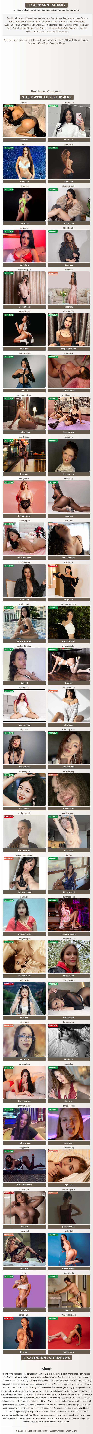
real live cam (24, 808)
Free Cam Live (41, 28)
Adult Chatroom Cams (46, 21)
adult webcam (68, 390)
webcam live (24, 1143)
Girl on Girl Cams (54, 40)
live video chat (68, 558)
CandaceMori (69, 1106)
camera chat (68, 1017)
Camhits (11, 18)
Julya (24, 144)
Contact (28, 1431)
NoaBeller (68, 1064)
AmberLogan (24, 520)
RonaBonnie (24, 1315)
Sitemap (19, 1431)
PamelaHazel (24, 311)
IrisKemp (69, 437)
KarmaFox (68, 353)
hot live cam (24, 432)
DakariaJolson (69, 897)
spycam (68, 1185)
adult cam (68, 140)
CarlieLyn (69, 270)
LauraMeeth (69, 102)
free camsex (68, 808)
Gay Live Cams (57, 43)
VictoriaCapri (24, 353)
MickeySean (68, 311)
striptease (68, 599)
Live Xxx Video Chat (26, 18)
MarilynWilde (69, 980)
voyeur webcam (24, 641)
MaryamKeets (24, 1106)
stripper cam (68, 976)
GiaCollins (68, 562)
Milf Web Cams (72, 40)
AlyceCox (24, 730)
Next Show (38, 91)
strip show (69, 850)
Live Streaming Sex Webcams (30, 25)
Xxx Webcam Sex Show (49, 18)
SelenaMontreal (24, 395)
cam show (24, 265)
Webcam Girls (10, 40)
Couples (23, 40)
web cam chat (24, 934)
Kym (24, 1273)
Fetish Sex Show (36, 40)
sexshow (69, 307)
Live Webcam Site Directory (63, 28)
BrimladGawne (68, 730)
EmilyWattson (69, 688)
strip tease (69, 1143)
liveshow (69, 265)
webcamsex (24, 307)
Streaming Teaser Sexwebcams (62, 25)
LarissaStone (68, 1022)
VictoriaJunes (24, 562)
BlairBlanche (68, 228)
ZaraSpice (24, 186)
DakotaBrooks (68, 186)
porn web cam (68, 1227)
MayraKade (69, 1273)
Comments (54, 91)
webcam (24, 140)
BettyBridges (24, 939)
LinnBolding (69, 1148)
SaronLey (24, 897)
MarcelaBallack (69, 1315)
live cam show (68, 641)
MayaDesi (24, 1231)
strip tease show (68, 349)
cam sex (24, 390)
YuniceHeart (24, 604)
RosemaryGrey (24, 270)
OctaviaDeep (68, 771)
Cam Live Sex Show (23, 28)
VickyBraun (24, 479)
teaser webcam (69, 934)
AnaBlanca (68, 520)
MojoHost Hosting (40, 1431)
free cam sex (24, 767)
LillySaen (24, 102)
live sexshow (24, 976)
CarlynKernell (24, 813)
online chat (69, 223)
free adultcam (24, 516)
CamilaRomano (68, 813)
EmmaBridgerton (68, 604)
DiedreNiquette (68, 1189)
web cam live (24, 725)
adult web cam (24, 558)
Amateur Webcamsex (57, 31)
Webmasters (71, 1431)
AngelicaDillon (68, 646)
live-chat (69, 1101)
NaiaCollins (24, 1189)
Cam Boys (43, 43)
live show (24, 223)
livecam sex (68, 432)
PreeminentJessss (24, 855)
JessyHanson (24, 437)
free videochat (68, 1268)
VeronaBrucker (68, 939)
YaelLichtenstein (24, 646)
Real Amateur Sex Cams (74, 18)
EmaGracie (68, 144)
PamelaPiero (24, 1064)
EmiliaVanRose (68, 395)
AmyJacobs (24, 1148)
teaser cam (69, 1352)
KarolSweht (24, 688)
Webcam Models (57, 1431)
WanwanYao (24, 771)
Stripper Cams (65, 21)
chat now (24, 349)
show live (24, 181)
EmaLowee (24, 1022)
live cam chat (24, 850)
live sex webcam (24, 1185)
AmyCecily (24, 980)
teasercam (68, 1310)
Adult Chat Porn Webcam (21, 21)
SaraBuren (24, 228)
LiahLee (69, 855)
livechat (24, 683)
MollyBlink (68, 1231)
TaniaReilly (68, 479)
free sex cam (69, 767)
